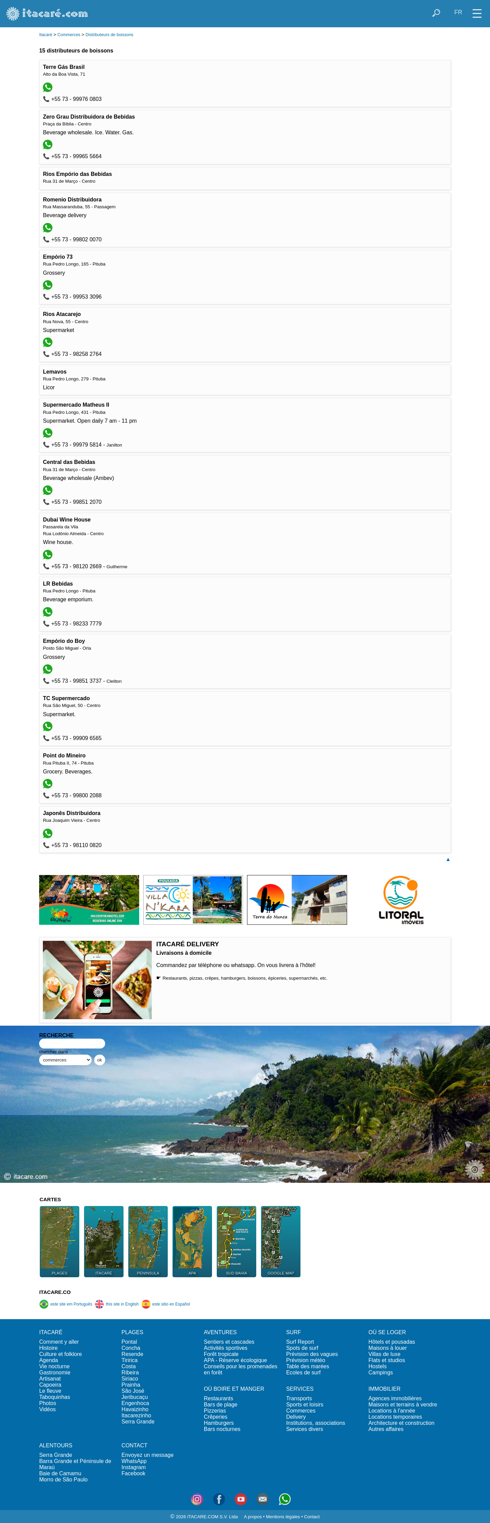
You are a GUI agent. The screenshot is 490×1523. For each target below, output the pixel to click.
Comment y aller (59, 1342)
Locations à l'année (392, 1411)
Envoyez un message (147, 1455)
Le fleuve (50, 1391)
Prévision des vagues (312, 1354)
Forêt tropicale (221, 1354)
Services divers (304, 1429)
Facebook (133, 1473)
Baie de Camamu (60, 1473)
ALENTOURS (55, 1445)
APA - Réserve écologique (235, 1360)
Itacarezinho (136, 1415)
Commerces (69, 34)
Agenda (48, 1360)
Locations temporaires (395, 1417)
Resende (132, 1354)
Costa (128, 1366)
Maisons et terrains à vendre (403, 1404)
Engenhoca (135, 1403)
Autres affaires (386, 1429)
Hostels (378, 1366)
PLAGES (132, 1332)
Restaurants (218, 1398)
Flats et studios (387, 1360)
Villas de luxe (385, 1354)
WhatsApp (134, 1461)
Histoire (48, 1348)
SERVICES (300, 1389)
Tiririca (129, 1360)
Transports (299, 1398)
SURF (293, 1332)
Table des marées (307, 1366)
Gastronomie (54, 1372)
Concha (130, 1348)
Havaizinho (134, 1409)
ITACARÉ (50, 1332)
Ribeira (130, 1372)
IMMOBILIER (385, 1389)
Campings (381, 1372)
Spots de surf (302, 1348)
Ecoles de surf (303, 1372)
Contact (312, 1516)
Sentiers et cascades (229, 1342)
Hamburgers (219, 1423)
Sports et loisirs (304, 1404)
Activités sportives (225, 1348)
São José (132, 1391)
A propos (253, 1516)
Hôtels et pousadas (392, 1342)
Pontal (129, 1342)
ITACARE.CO (54, 1292)
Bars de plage (221, 1404)
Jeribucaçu (134, 1397)
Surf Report (300, 1342)
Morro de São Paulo (63, 1479)
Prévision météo (305, 1360)
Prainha (130, 1385)
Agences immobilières (395, 1398)
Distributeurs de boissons (109, 34)
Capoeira (50, 1385)
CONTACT (134, 1445)
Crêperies (215, 1417)
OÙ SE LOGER (387, 1332)
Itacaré (45, 34)
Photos (47, 1403)
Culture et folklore (60, 1354)
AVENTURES (220, 1332)
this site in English (116, 1304)
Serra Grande (137, 1421)
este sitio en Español (165, 1304)
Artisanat (50, 1379)
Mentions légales (283, 1516)
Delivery (296, 1417)
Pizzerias (215, 1411)
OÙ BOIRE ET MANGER (234, 1389)
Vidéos (47, 1409)
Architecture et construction (402, 1423)
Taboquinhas (54, 1397)
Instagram (133, 1467)
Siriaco (129, 1379)
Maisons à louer (388, 1348)
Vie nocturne (54, 1366)
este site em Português (65, 1304)
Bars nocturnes (222, 1429)
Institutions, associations (315, 1423)
